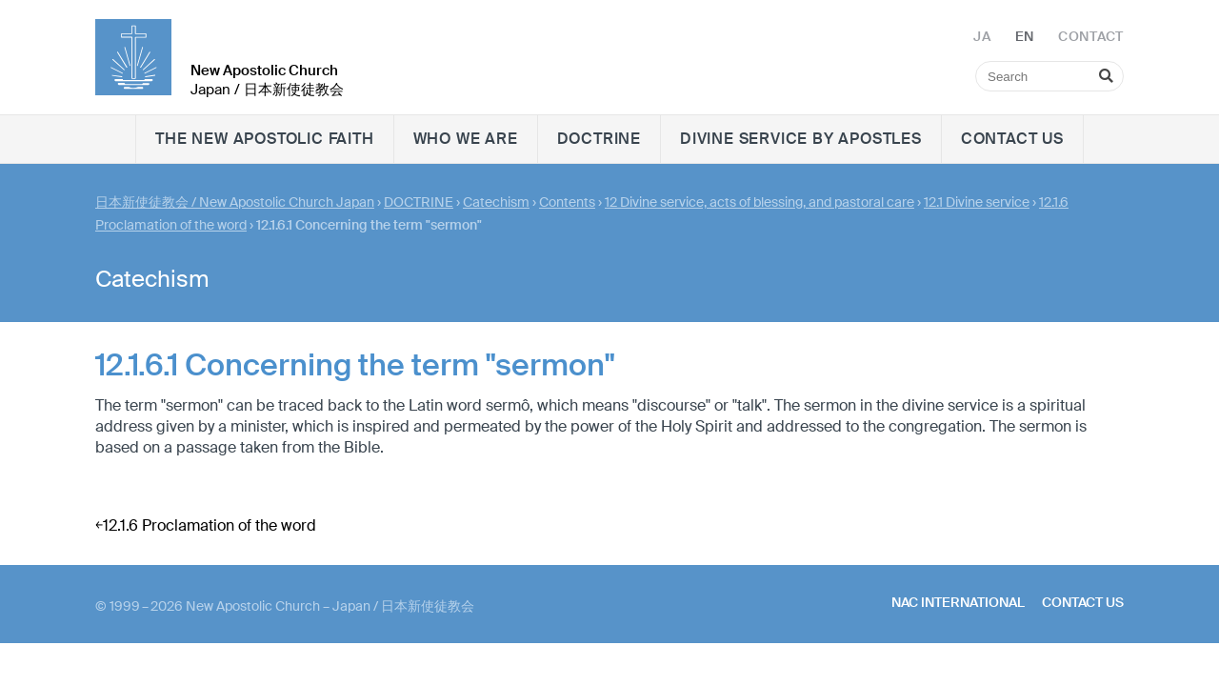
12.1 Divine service (976, 202)
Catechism (496, 202)
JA (981, 36)
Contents (567, 202)
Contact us (1012, 139)
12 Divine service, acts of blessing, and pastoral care (759, 202)
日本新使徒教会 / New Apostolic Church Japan (234, 202)
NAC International (958, 602)
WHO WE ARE (465, 139)
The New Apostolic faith (264, 139)
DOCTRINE (599, 139)
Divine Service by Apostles (801, 139)
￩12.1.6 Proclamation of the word (205, 525)
